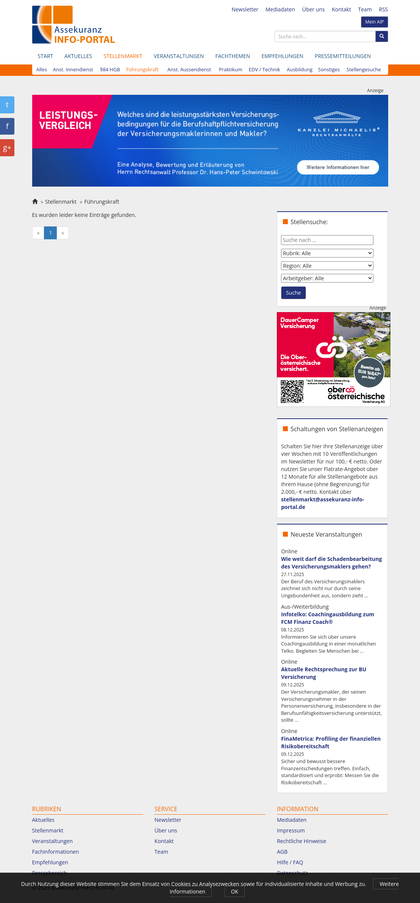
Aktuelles (78, 56)
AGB (282, 851)
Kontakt (341, 9)
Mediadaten (280, 9)
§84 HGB (110, 69)
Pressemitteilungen (343, 56)
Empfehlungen (282, 56)
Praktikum (230, 69)
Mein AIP (374, 22)
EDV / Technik (264, 69)
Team (365, 9)
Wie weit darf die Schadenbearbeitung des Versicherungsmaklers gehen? (331, 562)
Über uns (313, 9)
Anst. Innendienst (73, 69)
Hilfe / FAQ (290, 862)
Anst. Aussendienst (189, 69)
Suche (293, 292)
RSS (383, 9)
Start (45, 56)
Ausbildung (299, 69)
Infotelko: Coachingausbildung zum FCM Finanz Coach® (327, 618)
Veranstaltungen (179, 56)
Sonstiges (329, 69)
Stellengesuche (364, 69)
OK (234, 891)
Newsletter (244, 9)
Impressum (291, 830)
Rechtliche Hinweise (301, 841)
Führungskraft (142, 69)
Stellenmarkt (122, 56)
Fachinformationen (55, 851)
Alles (41, 69)
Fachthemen (232, 56)
